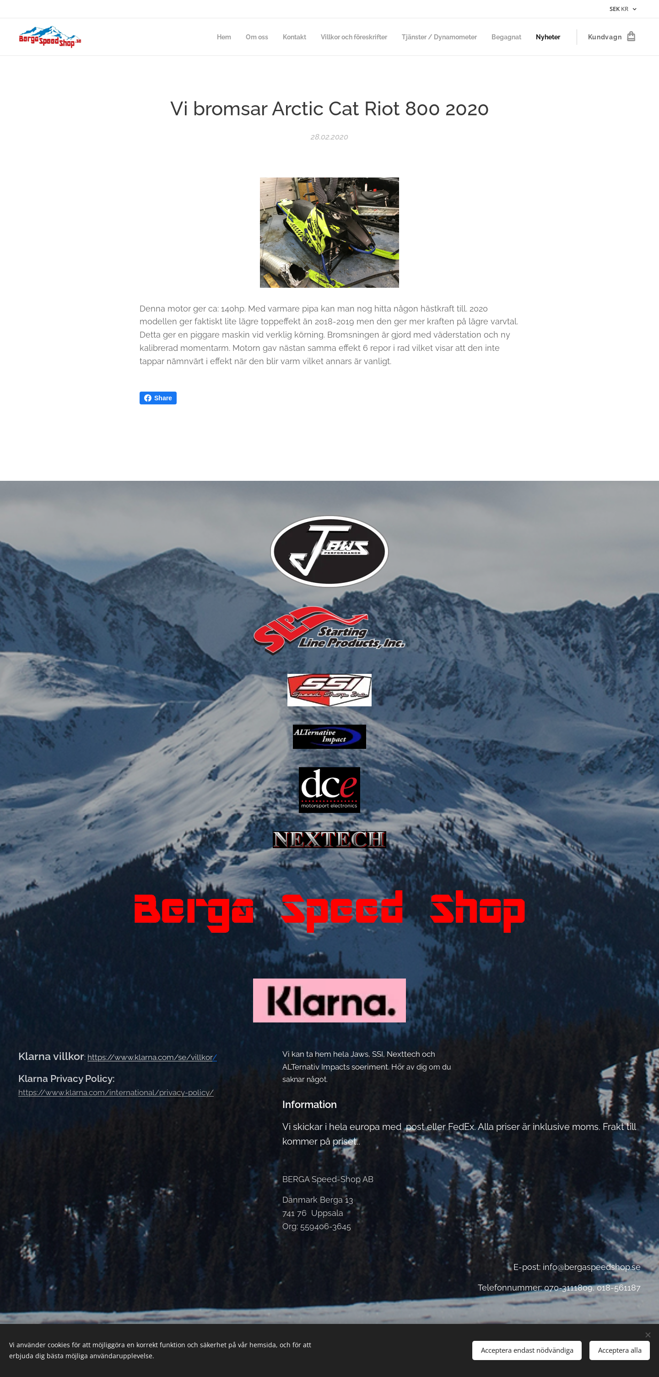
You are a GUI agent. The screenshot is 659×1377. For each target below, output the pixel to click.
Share (158, 398)
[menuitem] (202, 37)
